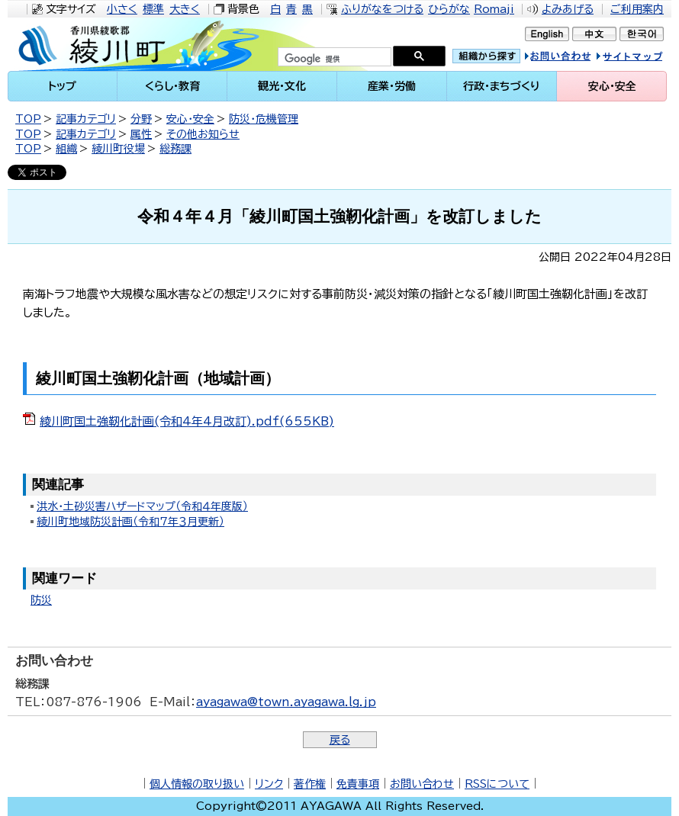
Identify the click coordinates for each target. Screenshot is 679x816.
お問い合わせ (422, 784)
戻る (340, 739)
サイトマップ (644, 58)
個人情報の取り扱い (197, 784)
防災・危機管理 (263, 119)
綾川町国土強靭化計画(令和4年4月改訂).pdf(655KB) (187, 421)
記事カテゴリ (86, 119)
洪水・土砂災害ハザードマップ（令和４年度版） (142, 506)
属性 (141, 134)
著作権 (310, 784)
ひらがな (449, 9)
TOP (28, 119)
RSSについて (497, 784)
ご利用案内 (637, 9)
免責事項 (357, 784)
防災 (41, 600)
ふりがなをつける (382, 9)
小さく (122, 9)
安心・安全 (190, 119)
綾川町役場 (118, 148)
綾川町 (104, 44)
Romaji (494, 9)
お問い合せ (573, 58)
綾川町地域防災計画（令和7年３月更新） (130, 521)
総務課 (175, 148)
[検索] (333, 59)
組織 (66, 148)
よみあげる (568, 9)
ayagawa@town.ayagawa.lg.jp (286, 702)
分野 (141, 119)
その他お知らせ (203, 134)
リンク (269, 784)
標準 (153, 9)
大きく (184, 9)
